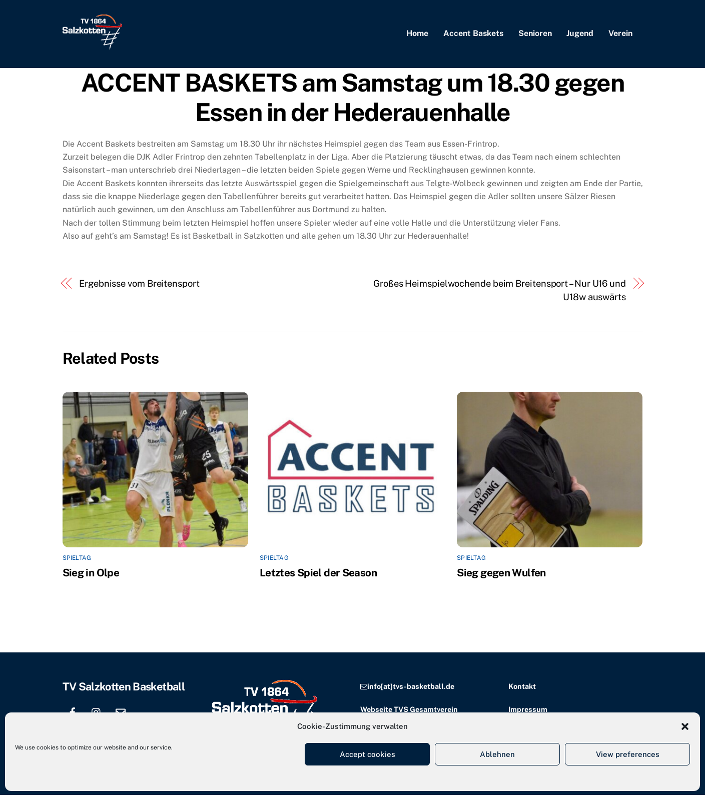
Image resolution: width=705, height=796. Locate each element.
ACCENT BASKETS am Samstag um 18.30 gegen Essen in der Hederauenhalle (352, 98)
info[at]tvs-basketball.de (410, 687)
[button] (685, 726)
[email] (121, 711)
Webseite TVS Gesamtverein (409, 709)
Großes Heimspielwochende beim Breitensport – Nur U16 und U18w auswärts (499, 291)
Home (417, 34)
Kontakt (522, 687)
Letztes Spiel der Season (318, 573)
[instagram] (97, 711)
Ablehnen (497, 754)
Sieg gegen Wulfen (501, 573)
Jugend (579, 34)
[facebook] (73, 711)
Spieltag (77, 558)
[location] (145, 711)
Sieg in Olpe (91, 573)
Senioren (535, 34)
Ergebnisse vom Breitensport (139, 284)
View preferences (627, 754)
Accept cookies (367, 754)
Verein (620, 34)
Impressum (527, 709)
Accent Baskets (473, 34)
